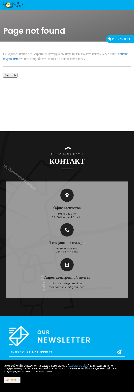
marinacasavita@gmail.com (67, 287)
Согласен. (12, 380)
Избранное (120, 39)
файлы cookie (78, 366)
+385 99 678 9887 (67, 252)
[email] (67, 352)
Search (10, 75)
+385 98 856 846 (66, 248)
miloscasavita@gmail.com (67, 283)
